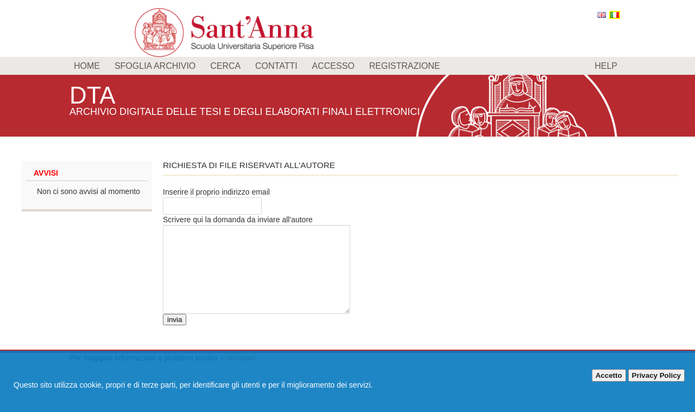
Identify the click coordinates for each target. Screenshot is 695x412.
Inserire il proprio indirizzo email (216, 192)
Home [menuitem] (87, 65)
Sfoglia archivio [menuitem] (155, 65)
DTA (94, 94)
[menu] (348, 66)
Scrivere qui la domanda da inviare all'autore (238, 219)
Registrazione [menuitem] (404, 65)
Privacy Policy (656, 375)
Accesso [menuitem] (333, 65)
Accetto (609, 375)
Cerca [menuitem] (225, 65)
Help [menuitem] (606, 65)
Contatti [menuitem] (276, 65)
